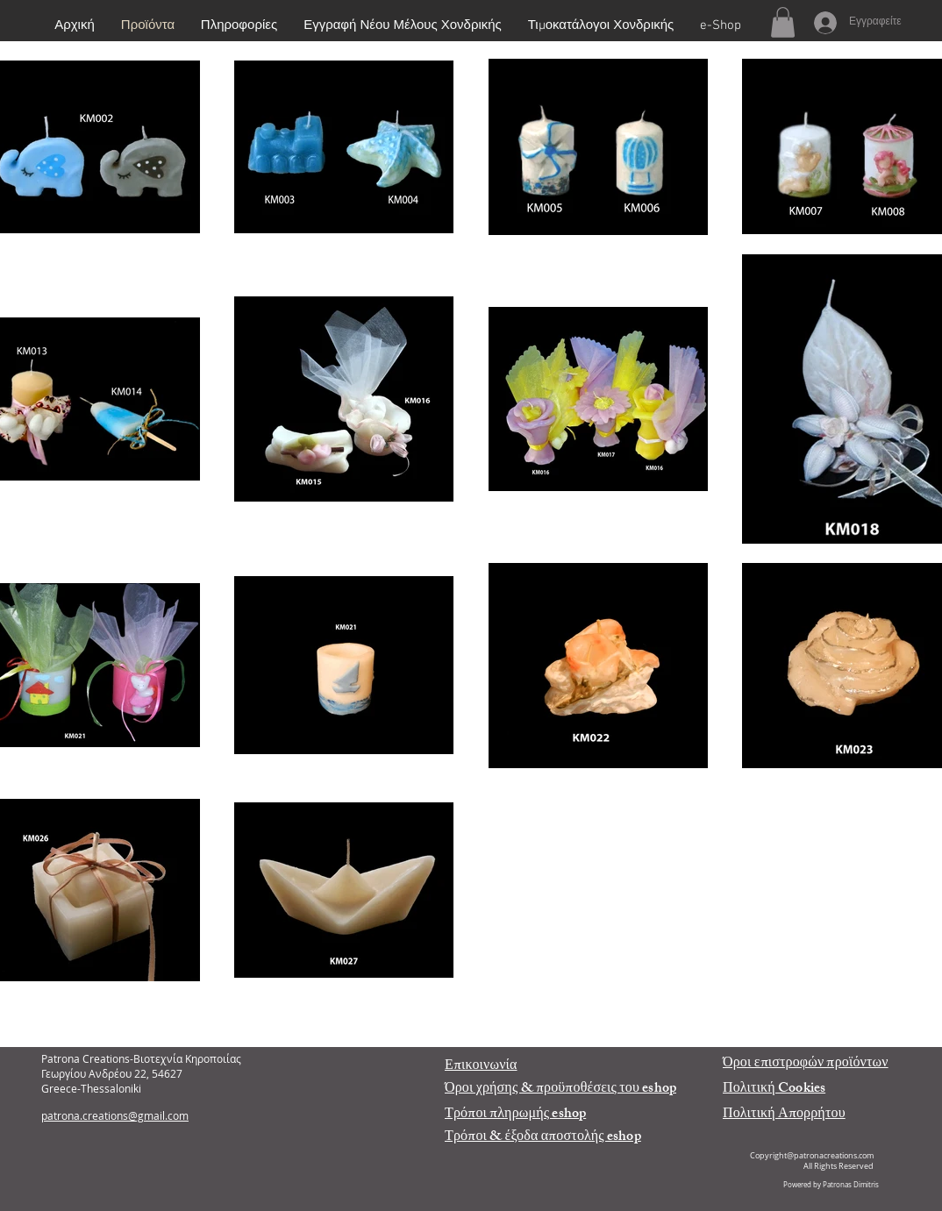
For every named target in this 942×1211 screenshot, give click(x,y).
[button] (783, 22)
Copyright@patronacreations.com (812, 1155)
